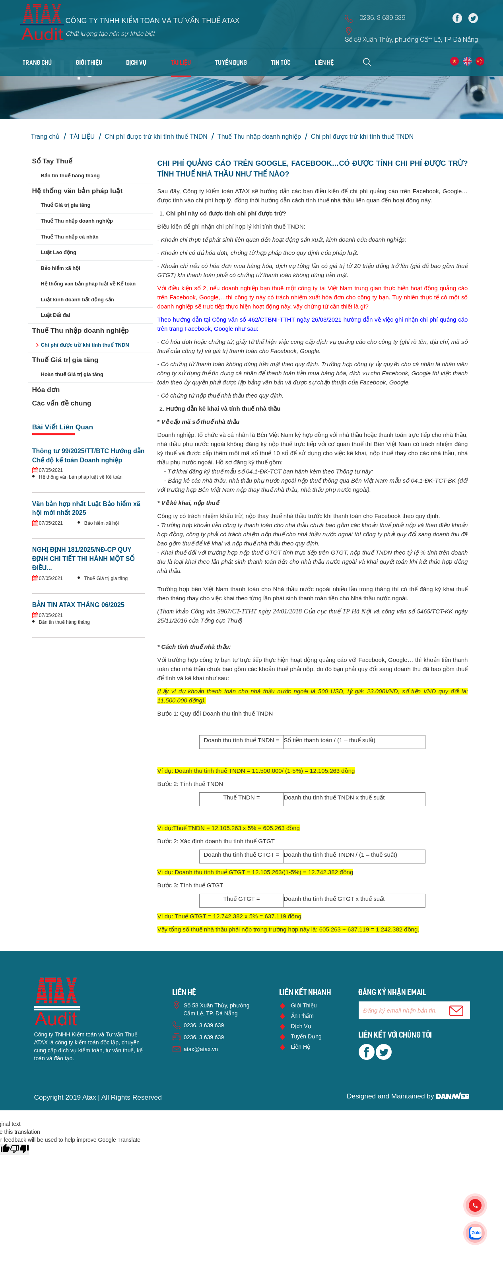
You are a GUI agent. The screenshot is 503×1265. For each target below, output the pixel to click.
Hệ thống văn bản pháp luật (77, 191)
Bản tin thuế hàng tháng (70, 175)
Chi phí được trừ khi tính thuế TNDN (156, 136)
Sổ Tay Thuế (52, 161)
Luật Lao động (58, 252)
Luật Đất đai (55, 315)
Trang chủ (37, 63)
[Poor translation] (19, 1149)
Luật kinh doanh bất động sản (77, 300)
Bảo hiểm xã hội (60, 268)
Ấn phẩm (302, 1016)
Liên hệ (300, 1047)
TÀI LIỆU (82, 136)
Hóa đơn (46, 390)
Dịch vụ (301, 1026)
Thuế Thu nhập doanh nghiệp (259, 136)
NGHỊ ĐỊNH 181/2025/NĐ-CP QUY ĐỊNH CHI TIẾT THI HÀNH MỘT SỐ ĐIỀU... (83, 558)
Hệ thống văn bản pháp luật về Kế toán (88, 284)
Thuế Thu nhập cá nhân (70, 237)
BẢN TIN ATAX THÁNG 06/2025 (78, 604)
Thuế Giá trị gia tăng (66, 205)
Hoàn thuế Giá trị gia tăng (72, 374)
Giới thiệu (304, 1005)
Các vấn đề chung (61, 403)
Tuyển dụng (306, 1036)
